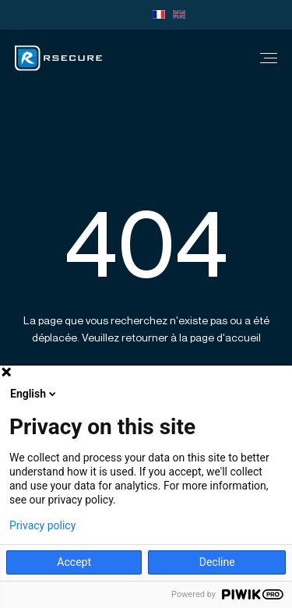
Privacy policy (42, 525)
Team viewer (126, 15)
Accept (74, 562)
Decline (217, 562)
